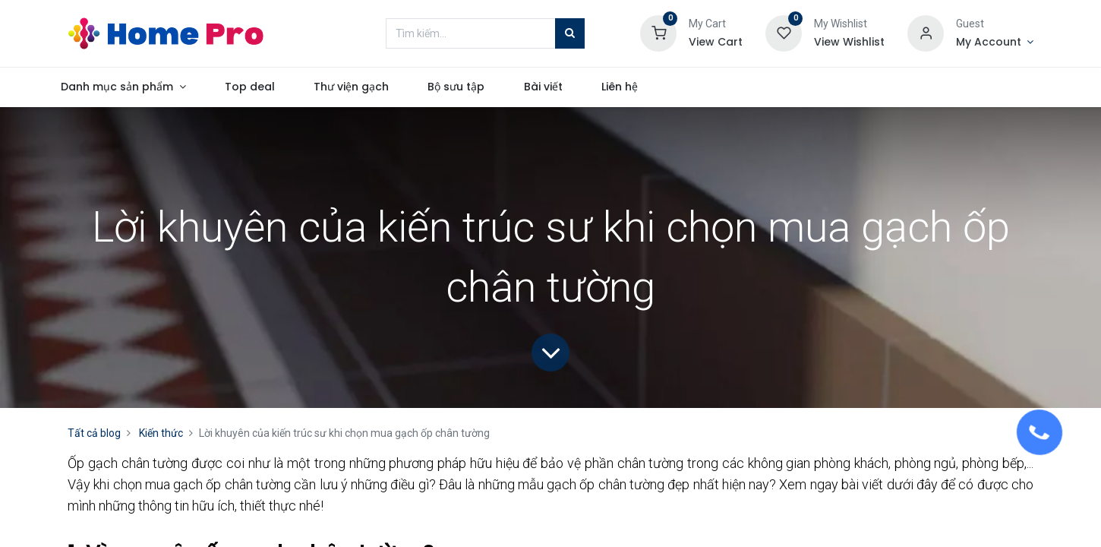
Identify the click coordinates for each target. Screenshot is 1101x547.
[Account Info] (994, 42)
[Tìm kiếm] (570, 33)
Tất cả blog (94, 433)
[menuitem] (276, 87)
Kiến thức (161, 433)
